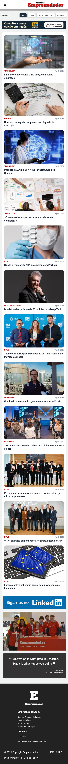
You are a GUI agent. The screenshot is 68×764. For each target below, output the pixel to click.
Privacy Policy (11, 758)
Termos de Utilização (26, 726)
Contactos (22, 737)
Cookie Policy (31, 758)
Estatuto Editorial (25, 720)
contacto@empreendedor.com (33, 741)
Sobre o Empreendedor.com (29, 717)
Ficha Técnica (23, 723)
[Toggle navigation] (5, 5)
